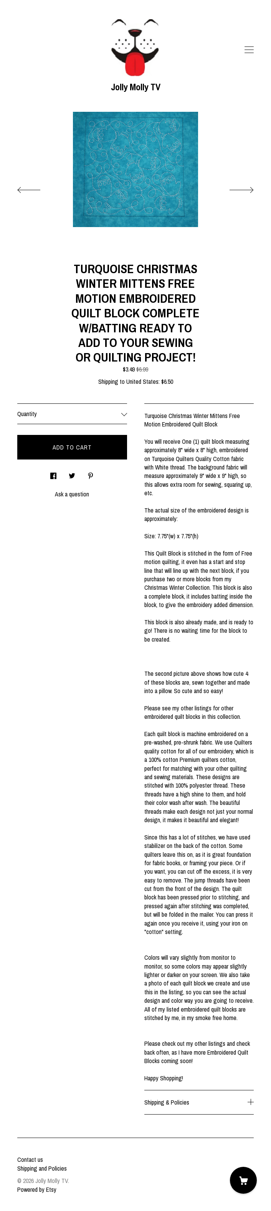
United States (142, 381)
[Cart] (243, 1180)
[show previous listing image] (36, 188)
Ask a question (72, 494)
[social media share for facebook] (53, 473)
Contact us (30, 1159)
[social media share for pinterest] (91, 473)
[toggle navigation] (249, 50)
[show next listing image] (234, 188)
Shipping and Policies (42, 1168)
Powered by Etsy (36, 1189)
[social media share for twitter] (72, 473)
